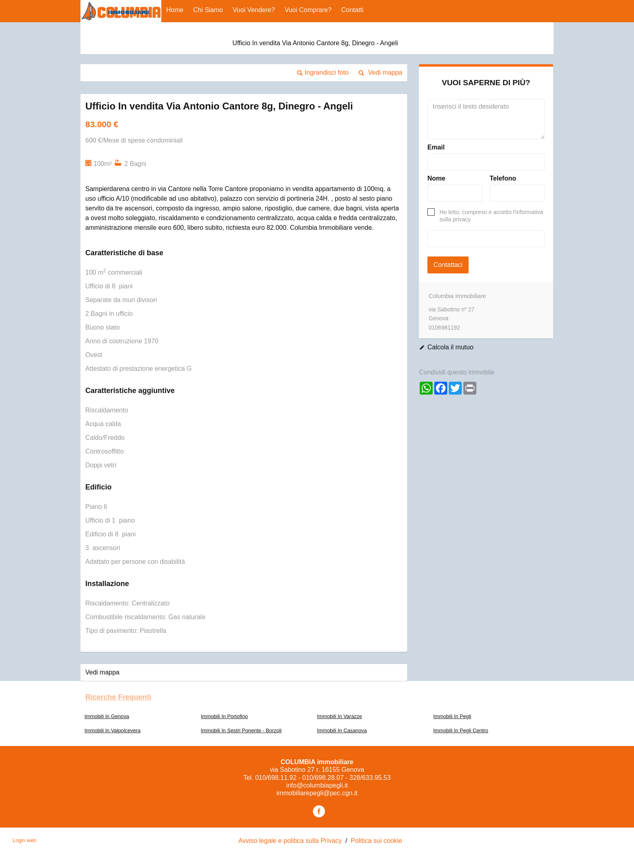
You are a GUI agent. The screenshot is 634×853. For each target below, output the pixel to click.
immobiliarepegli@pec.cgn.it (317, 793)
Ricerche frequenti (118, 697)
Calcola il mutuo (450, 347)
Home (175, 9)
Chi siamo (208, 9)
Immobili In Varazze (339, 716)
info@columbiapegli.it (317, 785)
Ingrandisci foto (327, 72)
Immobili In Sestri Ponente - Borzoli (241, 730)
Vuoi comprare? (308, 9)
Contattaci (448, 264)
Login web (24, 840)
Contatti (352, 9)
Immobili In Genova (107, 716)
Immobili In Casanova (342, 730)
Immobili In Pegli (452, 716)
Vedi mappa (385, 72)
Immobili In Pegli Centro (460, 730)
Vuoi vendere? (254, 9)
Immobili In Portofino (224, 716)
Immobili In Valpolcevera (112, 730)
